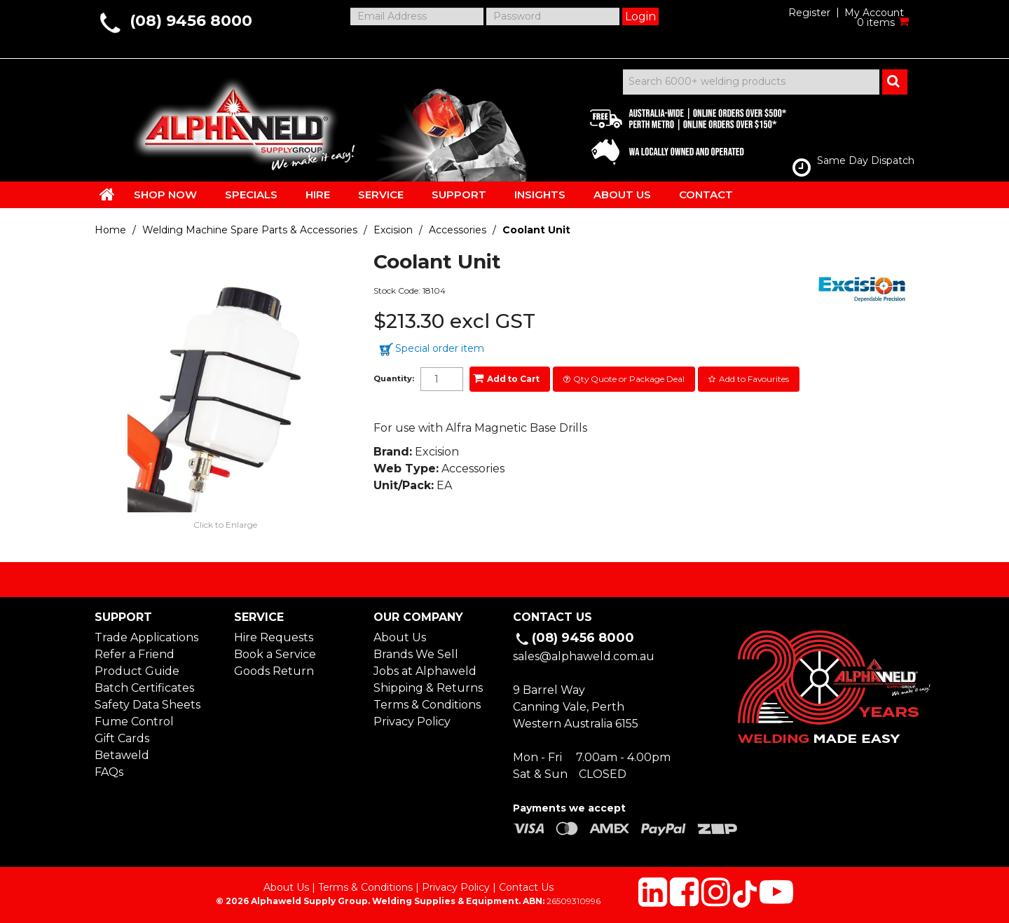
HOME (107, 194)
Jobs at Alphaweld (424, 671)
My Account (874, 13)
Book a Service (275, 654)
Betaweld (122, 755)
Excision (393, 230)
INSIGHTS (539, 194)
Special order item (439, 348)
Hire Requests (273, 637)
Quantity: (393, 379)
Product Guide (137, 671)
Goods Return (274, 671)
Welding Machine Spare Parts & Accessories (249, 230)
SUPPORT (459, 194)
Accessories (457, 230)
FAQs (109, 772)
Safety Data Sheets (147, 704)
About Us (399, 637)
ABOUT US (622, 194)
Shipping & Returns (428, 688)
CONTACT (706, 194)
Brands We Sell (415, 654)
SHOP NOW (165, 194)
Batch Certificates (144, 688)
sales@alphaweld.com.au (583, 656)
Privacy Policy (412, 721)
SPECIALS (251, 194)
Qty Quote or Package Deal (629, 379)
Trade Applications (146, 637)
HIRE (318, 194)
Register (809, 13)
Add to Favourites (754, 379)
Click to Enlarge (225, 524)
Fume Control (134, 721)
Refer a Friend (134, 654)
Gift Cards (122, 738)
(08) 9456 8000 (191, 20)
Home (110, 230)
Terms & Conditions (427, 704)
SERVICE (381, 194)
